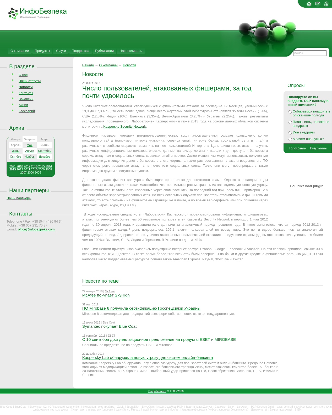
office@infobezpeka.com (36, 229)
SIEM (298, 409)
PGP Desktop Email (263, 406)
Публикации (104, 51)
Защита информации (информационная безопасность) (215, 409)
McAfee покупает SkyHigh (106, 295)
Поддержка (80, 51)
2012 (20, 169)
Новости (129, 65)
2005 (38, 172)
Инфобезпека (157, 391)
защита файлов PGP (170, 406)
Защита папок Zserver (199, 406)
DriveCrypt (148, 406)
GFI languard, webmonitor (65, 406)
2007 (23, 172)
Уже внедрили (304, 132)
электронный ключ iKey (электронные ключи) (304, 406)
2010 (34, 169)
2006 (31, 172)
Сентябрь (44, 150)
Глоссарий (27, 111)
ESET (111, 335)
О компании (19, 51)
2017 (27, 166)
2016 (34, 166)
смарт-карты (159, 409)
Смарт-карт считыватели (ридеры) (92, 409)
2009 (41, 169)
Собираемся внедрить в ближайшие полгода (311, 113)
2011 (27, 169)
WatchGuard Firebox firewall (132, 409)
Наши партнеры (29, 190)
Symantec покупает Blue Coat (109, 326)
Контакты (26, 93)
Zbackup (220, 406)
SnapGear (21, 406)
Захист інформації (281, 409)
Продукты (42, 51)
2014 (49, 166)
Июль (15, 150)
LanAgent (243, 406)
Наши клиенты (130, 51)
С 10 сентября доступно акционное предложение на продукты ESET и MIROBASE (159, 339)
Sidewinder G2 (38, 406)
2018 (20, 166)
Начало (88, 65)
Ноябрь (30, 156)
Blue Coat (108, 322)
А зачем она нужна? (308, 139)
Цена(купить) (259, 409)
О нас (23, 75)
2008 (49, 169)
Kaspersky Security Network (124, 126)
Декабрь (44, 156)
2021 (12, 166)
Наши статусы (30, 81)
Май (29, 145)
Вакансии (26, 99)
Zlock (231, 406)
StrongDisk (133, 406)
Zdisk (120, 406)
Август (29, 150)
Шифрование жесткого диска (51, 409)
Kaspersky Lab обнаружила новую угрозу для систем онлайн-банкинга (147, 357)
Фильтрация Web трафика (99, 406)
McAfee (110, 291)
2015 (41, 166)
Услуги (61, 51)
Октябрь (15, 156)
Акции (23, 105)
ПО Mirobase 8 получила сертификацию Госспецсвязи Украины (141, 308)
